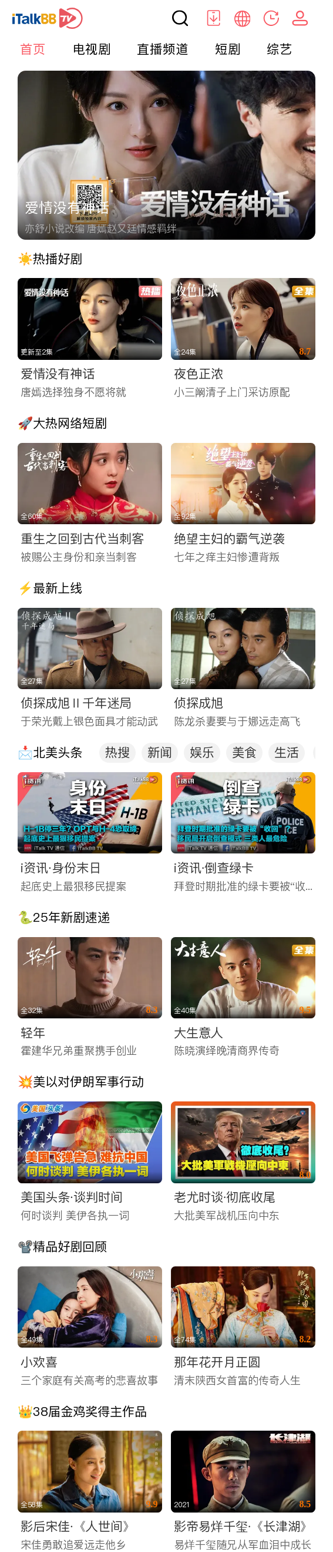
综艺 (279, 49)
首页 (33, 49)
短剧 (228, 49)
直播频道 (163, 49)
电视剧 (91, 49)
